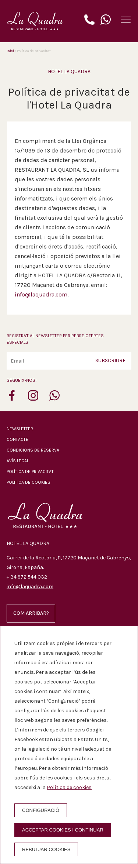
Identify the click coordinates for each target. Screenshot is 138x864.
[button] (126, 20)
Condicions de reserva (33, 450)
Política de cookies (28, 482)
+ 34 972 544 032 (27, 577)
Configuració (40, 810)
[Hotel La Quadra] (35, 21)
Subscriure (110, 360)
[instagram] (33, 398)
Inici (10, 51)
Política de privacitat (30, 471)
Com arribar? (31, 613)
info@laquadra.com (41, 294)
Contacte (17, 439)
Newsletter (20, 428)
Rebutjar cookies (46, 849)
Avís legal (18, 460)
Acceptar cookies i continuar (62, 830)
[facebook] (12, 398)
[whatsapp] (54, 398)
